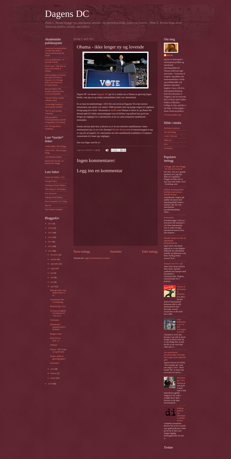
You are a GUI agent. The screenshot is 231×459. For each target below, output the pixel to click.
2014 (50, 237)
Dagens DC (67, 13)
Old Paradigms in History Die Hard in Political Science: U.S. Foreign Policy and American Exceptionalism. (55, 80)
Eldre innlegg (150, 251)
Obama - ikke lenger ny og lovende (58, 350)
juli (52, 273)
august (53, 268)
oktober (53, 259)
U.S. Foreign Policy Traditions (53, 127)
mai (52, 282)
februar (53, 373)
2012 (50, 246)
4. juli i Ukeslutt (170, 136)
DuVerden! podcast (172, 128)
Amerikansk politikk (53, 157)
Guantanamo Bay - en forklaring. (57, 300)
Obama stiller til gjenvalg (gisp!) (57, 357)
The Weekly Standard (54, 209)
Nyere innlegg (81, 251)
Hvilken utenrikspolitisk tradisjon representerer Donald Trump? (174, 192)
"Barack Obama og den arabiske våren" (54, 99)
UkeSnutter (54, 320)
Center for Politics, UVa (55, 177)
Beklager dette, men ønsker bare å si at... (58, 292)
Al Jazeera (168, 148)
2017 (50, 224)
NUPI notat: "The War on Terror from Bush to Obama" (55, 68)
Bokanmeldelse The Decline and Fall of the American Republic (54, 91)
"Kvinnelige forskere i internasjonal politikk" (54, 105)
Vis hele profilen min (172, 115)
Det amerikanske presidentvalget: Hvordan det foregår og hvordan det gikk (175, 356)
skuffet (114, 110)
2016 (50, 228)
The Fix (48, 205)
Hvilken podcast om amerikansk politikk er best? (181, 414)
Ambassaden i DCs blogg (55, 146)
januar (53, 378)
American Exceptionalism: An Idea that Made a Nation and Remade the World (56, 52)
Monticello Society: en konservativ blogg (54, 162)
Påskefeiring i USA (58, 306)
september (54, 264)
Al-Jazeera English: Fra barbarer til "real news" (58, 313)
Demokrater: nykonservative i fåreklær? (58, 327)
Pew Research (50, 193)
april (52, 286)
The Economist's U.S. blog (56, 201)
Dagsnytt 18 (102, 94)
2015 (50, 233)
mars (52, 369)
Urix (166, 144)
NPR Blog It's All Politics (55, 189)
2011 (50, 251)
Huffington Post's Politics (55, 185)
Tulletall (53, 345)
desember (54, 255)
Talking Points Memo (54, 197)
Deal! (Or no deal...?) (55, 339)
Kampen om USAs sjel (173, 264)
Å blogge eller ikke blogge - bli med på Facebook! (175, 167)
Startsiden (116, 251)
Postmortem (169, 217)
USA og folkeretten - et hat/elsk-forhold (54, 61)
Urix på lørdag (170, 132)
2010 (50, 384)
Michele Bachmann (120, 129)
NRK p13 (168, 140)
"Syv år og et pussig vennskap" (53, 112)
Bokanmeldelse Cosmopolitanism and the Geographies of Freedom (55, 119)
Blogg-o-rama (55, 334)
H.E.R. (170, 55)
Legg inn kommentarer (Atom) (96, 258)
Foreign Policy (51, 181)
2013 (50, 242)
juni (52, 277)
